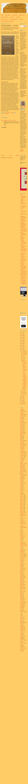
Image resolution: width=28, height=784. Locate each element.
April (23, 360)
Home (10, 155)
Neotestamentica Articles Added (24, 385)
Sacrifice (21, 596)
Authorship (22, 432)
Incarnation (22, 522)
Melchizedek (22, 543)
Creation (21, 460)
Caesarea (21, 441)
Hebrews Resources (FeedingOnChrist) (23, 250)
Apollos (21, 417)
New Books (6, 113)
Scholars (21, 19)
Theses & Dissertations (4, 17)
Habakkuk (21, 493)
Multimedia (18, 17)
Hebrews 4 (22, 504)
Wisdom (21, 645)
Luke (21, 540)
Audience (21, 429)
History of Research (4, 19)
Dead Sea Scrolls (22, 463)
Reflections (22, 585)
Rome (21, 594)
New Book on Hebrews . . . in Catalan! (24, 377)
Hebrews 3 (22, 503)
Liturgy (21, 538)
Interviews (21, 526)
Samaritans (22, 599)
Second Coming (22, 602)
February (23, 392)
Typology (21, 637)
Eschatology (22, 475)
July (23, 355)
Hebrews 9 (22, 511)
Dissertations (22, 470)
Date (21, 462)
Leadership (22, 536)
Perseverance (22, 569)
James (21, 531)
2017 (22, 346)
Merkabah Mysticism (23, 545)
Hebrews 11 (22, 497)
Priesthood (22, 577)
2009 (22, 403)
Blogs (21, 437)
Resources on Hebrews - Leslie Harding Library (23, 271)
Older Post (17, 155)
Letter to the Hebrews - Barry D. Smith (23, 257)
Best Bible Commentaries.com (23, 203)
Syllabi (21, 623)
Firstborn (21, 484)
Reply (5, 125)
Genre (21, 488)
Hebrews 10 (22, 496)
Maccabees (22, 542)
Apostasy (21, 418)
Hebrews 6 (22, 507)
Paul (21, 566)
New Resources (22, 557)
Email (21, 473)
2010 (22, 402)
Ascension (21, 424)
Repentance (22, 587)
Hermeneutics (22, 512)
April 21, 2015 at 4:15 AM (12, 120)
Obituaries (21, 559)
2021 (22, 340)
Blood (21, 439)
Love (21, 539)
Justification (22, 534)
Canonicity (22, 443)
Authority (21, 430)
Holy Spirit (22, 518)
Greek (21, 492)
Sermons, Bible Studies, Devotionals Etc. (7, 21)
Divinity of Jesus (22, 471)
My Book (21, 551)
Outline (21, 562)
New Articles (22, 554)
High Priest (22, 514)
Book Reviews (12, 17)
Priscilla (21, 579)
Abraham (21, 410)
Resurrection (22, 591)
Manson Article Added (23, 373)
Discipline (21, 466)
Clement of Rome (23, 452)
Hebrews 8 (22, 510)
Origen (21, 561)
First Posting (22, 482)
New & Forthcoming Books (13, 19)
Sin (20, 615)
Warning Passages (23, 642)
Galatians (21, 486)
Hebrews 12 (22, 499)
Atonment (21, 428)
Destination (22, 464)
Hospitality (22, 520)
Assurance (21, 425)
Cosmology (22, 458)
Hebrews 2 (22, 501)
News (21, 558)
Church (21, 447)
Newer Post (3, 155)
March (23, 390)
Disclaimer (22, 467)
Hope (21, 519)
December (24, 351)
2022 (22, 338)
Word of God (22, 648)
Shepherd (21, 610)
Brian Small (23, 106)
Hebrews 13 (22, 500)
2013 (22, 397)
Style (21, 619)
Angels (21, 413)
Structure (21, 618)
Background (22, 433)
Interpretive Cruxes (23, 523)
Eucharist (21, 477)
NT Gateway (22, 262)
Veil (20, 641)
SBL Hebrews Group (23, 273)
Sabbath (21, 595)
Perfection (21, 568)
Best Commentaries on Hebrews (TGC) (23, 207)
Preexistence (22, 576)
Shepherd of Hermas (23, 611)
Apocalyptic (22, 415)
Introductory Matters (23, 527)
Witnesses (21, 646)
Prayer (21, 573)
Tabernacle (22, 626)
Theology (21, 633)
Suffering (21, 621)
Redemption (22, 584)
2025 (22, 334)
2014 (22, 395)
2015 (22, 349)
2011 (22, 400)
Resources (21, 588)
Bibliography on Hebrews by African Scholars (23, 227)
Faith (21, 481)
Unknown (5, 120)
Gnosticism (22, 489)
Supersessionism (22, 622)
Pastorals (21, 565)
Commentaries (22, 455)
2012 (22, 399)
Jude (21, 532)
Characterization (22, 444)
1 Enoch (21, 409)
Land (21, 535)
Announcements (22, 414)
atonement (21, 426)
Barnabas (21, 436)
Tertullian (21, 629)
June (23, 357)
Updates (21, 638)
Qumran (21, 583)
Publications (22, 581)
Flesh (21, 485)
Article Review (22, 422)
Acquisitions (22, 411)
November (24, 352)
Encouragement (22, 474)
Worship (21, 650)
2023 (22, 337)
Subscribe (23, 326)
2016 (22, 348)
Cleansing (21, 448)
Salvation (21, 598)
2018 (22, 345)
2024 (22, 335)
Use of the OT (22, 640)
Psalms (21, 580)
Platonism (21, 572)
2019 (22, 343)
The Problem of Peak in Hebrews (24, 381)
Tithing (21, 634)
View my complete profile (22, 150)
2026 (22, 332)
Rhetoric (21, 592)
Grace (21, 490)
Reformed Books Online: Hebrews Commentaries (23, 267)
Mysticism (21, 553)
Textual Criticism (23, 630)
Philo (21, 570)
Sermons (21, 607)
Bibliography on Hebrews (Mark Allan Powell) (23, 217)
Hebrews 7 (22, 508)
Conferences (22, 456)
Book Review (22, 440)
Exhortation (22, 478)
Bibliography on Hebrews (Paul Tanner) (23, 221)
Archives (21, 421)
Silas (21, 614)
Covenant (21, 459)
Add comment (3, 127)
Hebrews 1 (22, 495)
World (21, 649)
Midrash (21, 547)
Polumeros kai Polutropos (15, 6)
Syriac (21, 625)
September (24, 354)
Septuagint (22, 606)
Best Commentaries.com (23, 211)
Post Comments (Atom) (9, 157)
